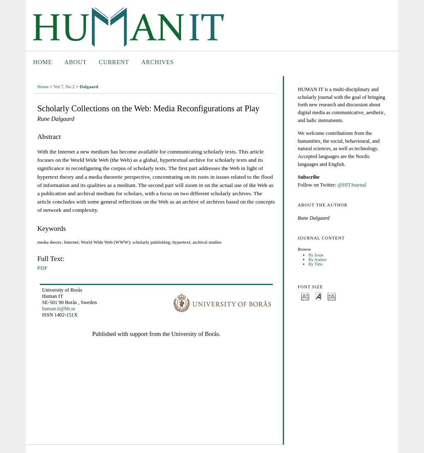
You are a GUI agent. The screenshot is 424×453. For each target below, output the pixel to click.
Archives (157, 62)
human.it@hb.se (58, 309)
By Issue (315, 255)
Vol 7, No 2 (64, 86)
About (75, 62)
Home (42, 62)
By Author (317, 259)
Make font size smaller (305, 296)
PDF (42, 268)
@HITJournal (351, 185)
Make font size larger (332, 296)
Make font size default (318, 296)
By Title (315, 264)
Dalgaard (89, 86)
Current (114, 62)
